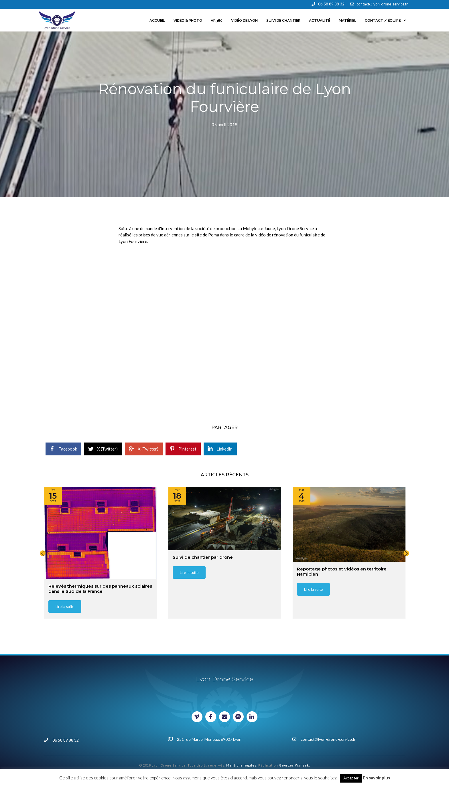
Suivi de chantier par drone (203, 557)
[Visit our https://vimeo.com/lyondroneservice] (197, 716)
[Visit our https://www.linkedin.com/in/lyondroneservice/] (252, 716)
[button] (43, 553)
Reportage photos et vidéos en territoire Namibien (342, 571)
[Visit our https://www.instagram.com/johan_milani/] (238, 716)
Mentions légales (241, 765)
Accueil (157, 20)
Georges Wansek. (294, 765)
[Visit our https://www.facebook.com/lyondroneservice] (210, 716)
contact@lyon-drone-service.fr (382, 4)
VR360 (216, 20)
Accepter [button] (351, 778)
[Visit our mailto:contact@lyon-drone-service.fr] (224, 716)
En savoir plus (376, 777)
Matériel (347, 20)
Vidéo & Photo (188, 20)
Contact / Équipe (388, 21)
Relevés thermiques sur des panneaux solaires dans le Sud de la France (100, 588)
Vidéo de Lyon (244, 20)
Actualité (319, 20)
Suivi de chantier (283, 20)
